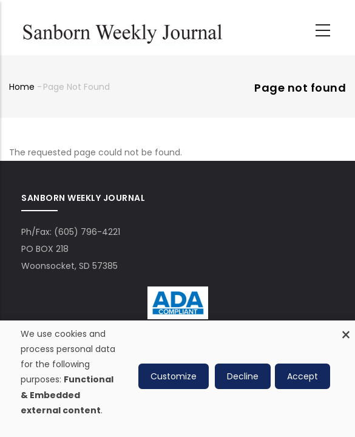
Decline (243, 376)
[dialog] (177, 378)
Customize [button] (173, 376)
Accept (302, 376)
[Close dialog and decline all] (346, 328)
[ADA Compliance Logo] (177, 295)
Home (22, 87)
